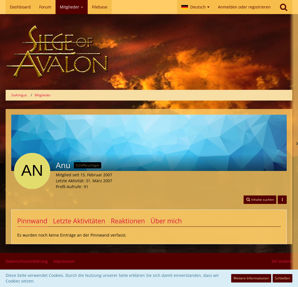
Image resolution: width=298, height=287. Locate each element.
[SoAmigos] (149, 52)
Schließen (282, 278)
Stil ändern (281, 261)
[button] (195, 7)
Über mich (166, 220)
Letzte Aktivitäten (79, 220)
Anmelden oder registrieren (244, 7)
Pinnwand (32, 220)
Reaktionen (128, 220)
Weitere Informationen (251, 278)
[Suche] (283, 7)
